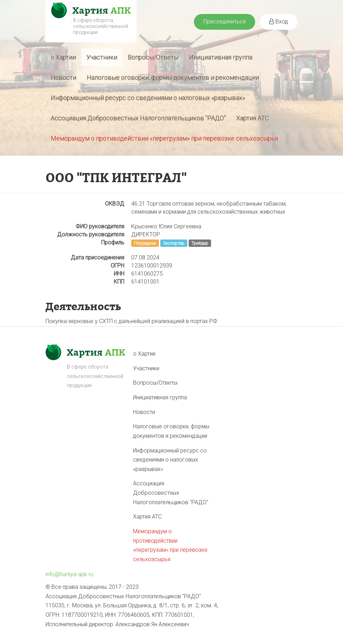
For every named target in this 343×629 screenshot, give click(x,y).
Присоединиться (224, 21)
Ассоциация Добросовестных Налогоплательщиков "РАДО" (138, 118)
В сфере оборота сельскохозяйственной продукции (100, 26)
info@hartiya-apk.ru (69, 574)
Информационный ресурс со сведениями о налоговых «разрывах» (148, 97)
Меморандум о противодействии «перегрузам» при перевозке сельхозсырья (164, 138)
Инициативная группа (220, 57)
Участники (101, 57)
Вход (278, 21)
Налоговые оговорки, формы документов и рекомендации (173, 77)
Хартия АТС (252, 118)
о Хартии (63, 57)
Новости (63, 77)
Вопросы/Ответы (153, 57)
